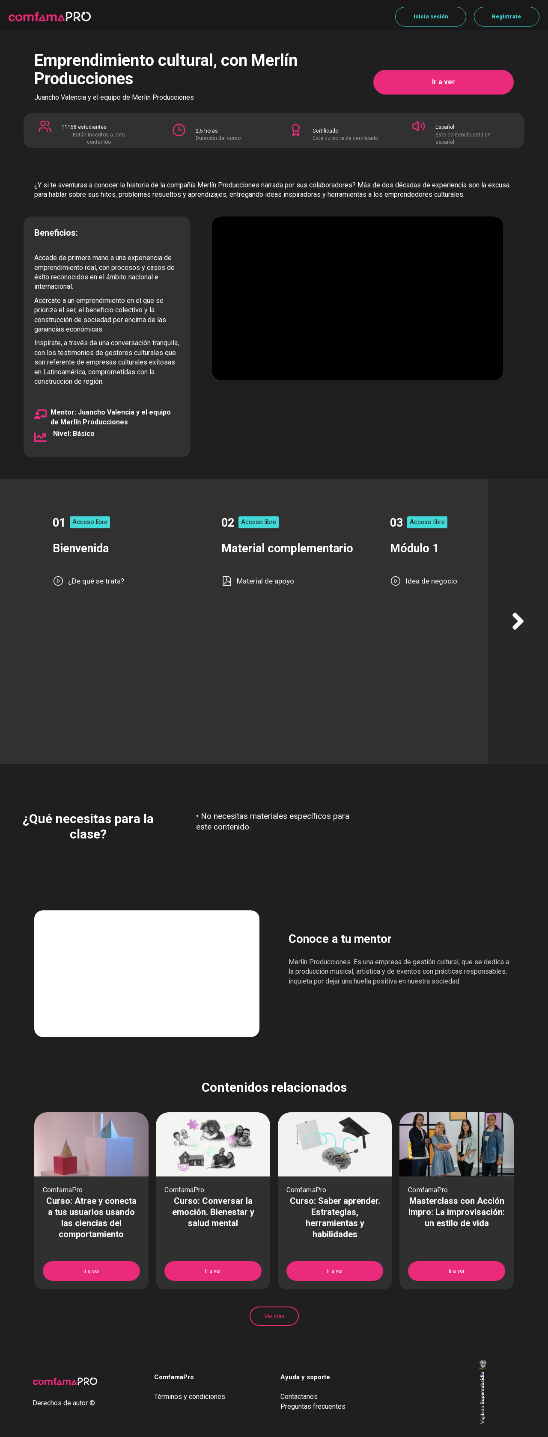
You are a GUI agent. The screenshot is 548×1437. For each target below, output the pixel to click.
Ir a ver (443, 82)
